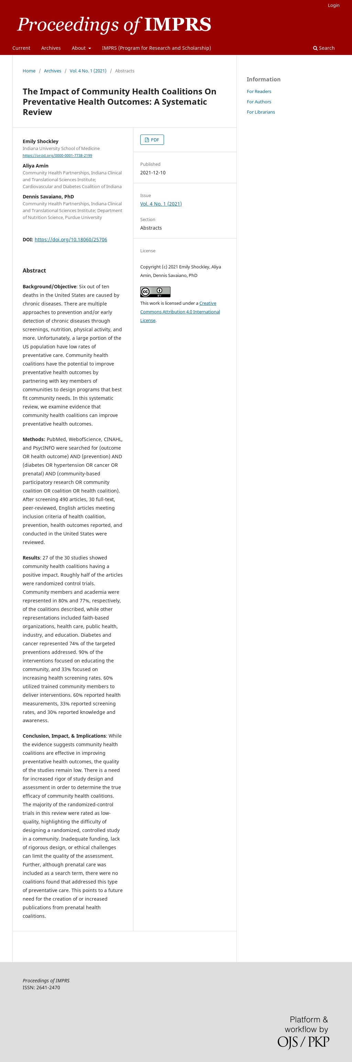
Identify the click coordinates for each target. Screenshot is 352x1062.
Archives (51, 48)
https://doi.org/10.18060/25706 (71, 239)
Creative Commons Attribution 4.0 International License (180, 311)
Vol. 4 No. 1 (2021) (88, 71)
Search (324, 48)
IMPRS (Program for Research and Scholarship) (156, 48)
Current (21, 48)
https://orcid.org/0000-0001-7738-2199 (57, 155)
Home (29, 71)
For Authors (259, 102)
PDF (154, 140)
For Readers (259, 91)
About (79, 48)
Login (334, 5)
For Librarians (261, 112)
